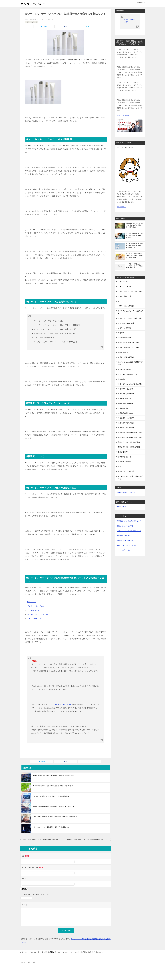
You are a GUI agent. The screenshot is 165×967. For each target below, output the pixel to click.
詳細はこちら (121, 207)
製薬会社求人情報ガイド (125, 526)
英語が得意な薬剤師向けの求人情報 (130, 437)
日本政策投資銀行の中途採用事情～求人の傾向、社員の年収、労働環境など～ (134, 225)
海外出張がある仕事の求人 (127, 394)
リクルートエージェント (36, 606)
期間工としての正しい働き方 (126, 545)
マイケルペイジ (33, 610)
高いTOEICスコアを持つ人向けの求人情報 (130, 477)
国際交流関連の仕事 (124, 338)
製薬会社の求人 (123, 452)
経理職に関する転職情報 (126, 423)
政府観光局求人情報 (124, 369)
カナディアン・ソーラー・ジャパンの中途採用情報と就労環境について (88, 839)
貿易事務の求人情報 (124, 461)
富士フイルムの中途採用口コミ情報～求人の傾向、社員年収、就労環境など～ (134, 255)
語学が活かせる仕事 (124, 457)
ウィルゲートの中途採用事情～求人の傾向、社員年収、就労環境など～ (53, 806)
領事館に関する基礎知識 (126, 471)
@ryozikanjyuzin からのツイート (128, 492)
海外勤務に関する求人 (125, 398)
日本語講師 (121, 379)
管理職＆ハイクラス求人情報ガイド (129, 521)
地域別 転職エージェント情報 (128, 347)
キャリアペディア (33, 3)
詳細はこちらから (123, 115)
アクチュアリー (123, 282)
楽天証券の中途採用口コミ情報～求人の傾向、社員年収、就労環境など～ (134, 235)
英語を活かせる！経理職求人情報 (129, 447)
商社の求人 (121, 333)
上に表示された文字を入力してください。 (36, 894)
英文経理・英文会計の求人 (127, 428)
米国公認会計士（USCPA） (127, 413)
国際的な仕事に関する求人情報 (128, 342)
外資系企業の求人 (124, 352)
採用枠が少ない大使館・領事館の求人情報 (130, 363)
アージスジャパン (34, 618)
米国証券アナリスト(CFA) (126, 418)
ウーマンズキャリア (124, 286)
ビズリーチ (31, 602)
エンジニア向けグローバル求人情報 (130, 291)
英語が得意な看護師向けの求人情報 (130, 432)
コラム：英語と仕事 (124, 296)
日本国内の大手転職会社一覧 (127, 374)
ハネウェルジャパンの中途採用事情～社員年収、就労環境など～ (51, 827)
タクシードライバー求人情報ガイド (129, 531)
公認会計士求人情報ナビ (125, 540)
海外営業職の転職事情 (125, 403)
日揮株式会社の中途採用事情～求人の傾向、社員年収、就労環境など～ (53, 775)
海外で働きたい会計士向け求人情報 (130, 384)
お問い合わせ (121, 506)
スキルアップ (122, 301)
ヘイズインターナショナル (37, 614)
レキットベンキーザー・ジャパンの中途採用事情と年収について (41, 839)
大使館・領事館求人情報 (126, 357)
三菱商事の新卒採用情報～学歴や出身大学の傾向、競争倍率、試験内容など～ (55, 816)
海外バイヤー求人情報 (125, 389)
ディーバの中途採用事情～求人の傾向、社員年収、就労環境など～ (52, 796)
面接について (122, 466)
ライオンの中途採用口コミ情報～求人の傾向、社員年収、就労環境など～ (134, 245)
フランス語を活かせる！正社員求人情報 (130, 312)
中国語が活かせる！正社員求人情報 (130, 318)
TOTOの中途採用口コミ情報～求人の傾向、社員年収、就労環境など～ (53, 786)
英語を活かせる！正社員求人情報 (129, 442)
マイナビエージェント (63, 704)
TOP (29, 952)
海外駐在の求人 (123, 408)
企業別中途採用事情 (31, 22)
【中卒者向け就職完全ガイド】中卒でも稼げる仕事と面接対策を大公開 (134, 266)
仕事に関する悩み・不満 (126, 323)
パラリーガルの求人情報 (126, 306)
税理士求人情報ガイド (124, 535)
